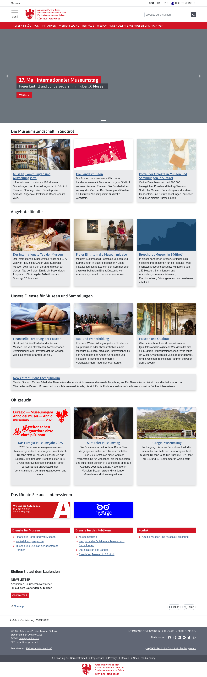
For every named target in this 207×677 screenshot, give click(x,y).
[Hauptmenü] (15, 14)
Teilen (174, 607)
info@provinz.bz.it (29, 638)
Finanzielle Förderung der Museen (37, 339)
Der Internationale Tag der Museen (38, 254)
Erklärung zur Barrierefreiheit (69, 658)
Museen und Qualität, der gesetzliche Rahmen (37, 548)
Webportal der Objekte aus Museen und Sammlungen (102, 543)
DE (151, 3)
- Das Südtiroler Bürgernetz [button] (170, 648)
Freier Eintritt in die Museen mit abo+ (102, 254)
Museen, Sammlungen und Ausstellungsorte (31, 176)
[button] (7, 76)
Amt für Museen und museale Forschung (165, 537)
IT (158, 3)
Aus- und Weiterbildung (92, 339)
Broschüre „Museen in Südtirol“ (161, 254)
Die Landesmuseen (89, 174)
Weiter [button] (24, 95)
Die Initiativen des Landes (93, 549)
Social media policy (143, 658)
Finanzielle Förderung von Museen (35, 537)
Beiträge (88, 25)
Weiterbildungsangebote (30, 541)
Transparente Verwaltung (144, 631)
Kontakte (168, 631)
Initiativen (49, 25)
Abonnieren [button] (20, 595)
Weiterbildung (69, 25)
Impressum (96, 658)
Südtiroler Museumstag (103, 443)
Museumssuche (88, 537)
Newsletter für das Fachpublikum (36, 378)
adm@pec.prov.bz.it (27, 642)
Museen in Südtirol (25, 25)
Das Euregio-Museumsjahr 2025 (40, 443)
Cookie (124, 658)
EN (165, 3)
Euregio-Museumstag (167, 443)
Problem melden (186, 631)
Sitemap (19, 606)
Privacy (111, 658)
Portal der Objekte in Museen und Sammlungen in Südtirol (163, 176)
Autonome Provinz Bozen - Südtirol (39, 631)
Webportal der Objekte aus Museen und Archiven (130, 25)
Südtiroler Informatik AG (39, 648)
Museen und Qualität (154, 339)
